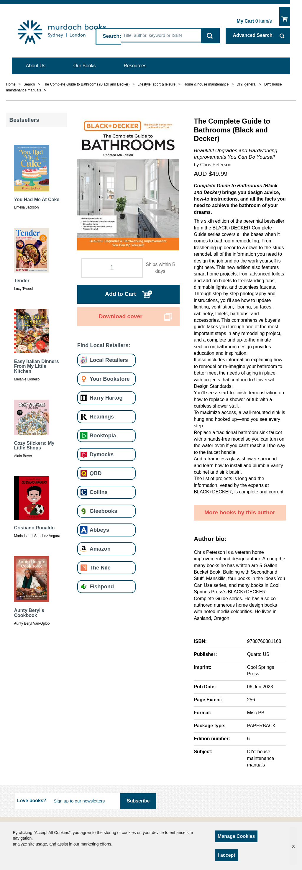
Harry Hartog (106, 398)
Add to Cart (120, 294)
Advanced (253, 35)
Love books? (31, 800)
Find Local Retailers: (103, 345)
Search (111, 36)
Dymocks (102, 454)
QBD (96, 473)
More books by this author (239, 512)
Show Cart (284, 16)
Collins (99, 492)
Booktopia (103, 435)
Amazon (100, 549)
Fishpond (102, 586)
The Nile (100, 567)
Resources (135, 65)
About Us (35, 65)
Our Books (84, 65)
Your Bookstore (110, 379)
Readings (102, 416)
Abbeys (99, 530)
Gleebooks (103, 511)
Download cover (120, 316)
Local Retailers (109, 360)
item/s (254, 21)
